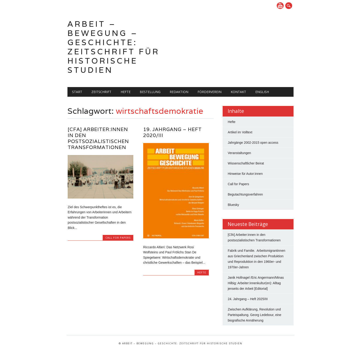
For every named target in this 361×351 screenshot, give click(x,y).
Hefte (126, 92)
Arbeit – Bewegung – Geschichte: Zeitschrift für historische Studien (113, 47)
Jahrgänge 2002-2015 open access (253, 142)
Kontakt (238, 92)
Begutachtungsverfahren (245, 194)
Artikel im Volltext (240, 132)
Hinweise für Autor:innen (245, 174)
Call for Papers (118, 237)
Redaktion (179, 92)
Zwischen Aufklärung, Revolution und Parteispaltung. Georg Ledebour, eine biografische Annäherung (254, 314)
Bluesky (233, 205)
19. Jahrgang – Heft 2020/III (172, 132)
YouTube (280, 5)
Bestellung (150, 92)
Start (77, 92)
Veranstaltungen (239, 153)
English (262, 92)
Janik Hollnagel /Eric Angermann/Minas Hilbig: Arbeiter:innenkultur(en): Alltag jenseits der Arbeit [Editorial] (256, 283)
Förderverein (209, 92)
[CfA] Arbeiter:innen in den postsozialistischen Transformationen (98, 138)
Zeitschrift (101, 92)
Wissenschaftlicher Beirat (246, 163)
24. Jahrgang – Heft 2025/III (248, 299)
